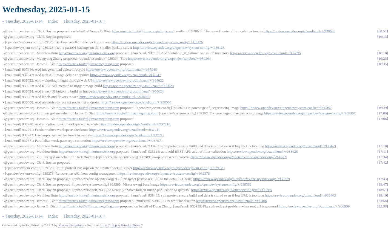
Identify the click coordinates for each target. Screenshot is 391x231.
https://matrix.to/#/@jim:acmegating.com (89, 64)
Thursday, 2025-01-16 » (84, 21)
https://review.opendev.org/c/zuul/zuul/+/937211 (124, 130)
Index (53, 21)
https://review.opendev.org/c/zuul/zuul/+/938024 (128, 91)
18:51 (382, 190)
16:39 (382, 108)
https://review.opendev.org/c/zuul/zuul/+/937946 (121, 69)
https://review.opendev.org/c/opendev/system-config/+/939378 (164, 173)
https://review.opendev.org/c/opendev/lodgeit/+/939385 (231, 190)
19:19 (382, 195)
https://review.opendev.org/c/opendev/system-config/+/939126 (157, 42)
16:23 (382, 58)
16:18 (382, 53)
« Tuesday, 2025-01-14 (22, 21)
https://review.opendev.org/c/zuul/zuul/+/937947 (125, 75)
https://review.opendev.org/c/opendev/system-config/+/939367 (286, 108)
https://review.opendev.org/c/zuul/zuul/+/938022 (128, 80)
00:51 (382, 31)
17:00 (382, 113)
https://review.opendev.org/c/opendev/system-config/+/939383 (206, 184)
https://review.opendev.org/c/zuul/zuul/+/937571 (127, 140)
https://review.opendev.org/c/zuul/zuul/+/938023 (138, 86)
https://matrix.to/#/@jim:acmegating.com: (143, 31)
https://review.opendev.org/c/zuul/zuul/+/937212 (128, 135)
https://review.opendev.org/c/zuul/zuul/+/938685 (299, 31)
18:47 (382, 184)
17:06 (382, 119)
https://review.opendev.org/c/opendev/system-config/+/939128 (179, 47)
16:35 (382, 64)
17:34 (382, 157)
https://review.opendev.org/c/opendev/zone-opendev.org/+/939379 (241, 179)
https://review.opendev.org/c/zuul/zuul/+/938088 (136, 102)
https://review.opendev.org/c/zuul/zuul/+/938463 (300, 146)
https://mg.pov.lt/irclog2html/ (121, 225)
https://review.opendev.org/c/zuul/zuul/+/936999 (314, 206)
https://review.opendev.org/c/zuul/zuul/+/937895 (265, 53)
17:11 (383, 151)
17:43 (382, 179)
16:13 (382, 36)
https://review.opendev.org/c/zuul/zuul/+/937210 (134, 124)
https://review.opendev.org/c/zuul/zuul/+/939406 (231, 201)
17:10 (382, 146)
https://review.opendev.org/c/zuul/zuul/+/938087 (114, 97)
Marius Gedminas (71, 225)
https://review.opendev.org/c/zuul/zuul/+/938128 (262, 151)
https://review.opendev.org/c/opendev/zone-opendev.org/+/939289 (238, 157)
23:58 (382, 201)
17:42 (382, 162)
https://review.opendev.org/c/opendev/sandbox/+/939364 (169, 58)
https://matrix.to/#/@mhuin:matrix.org (87, 53)
